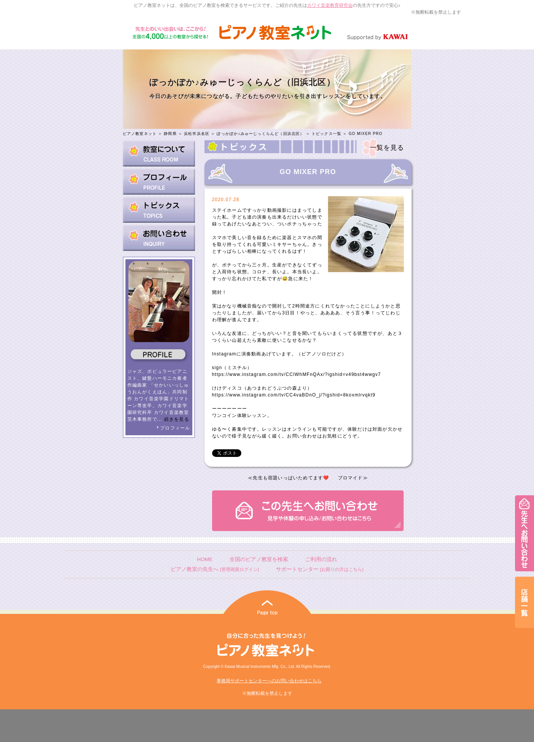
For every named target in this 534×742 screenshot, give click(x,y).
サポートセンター (319, 569)
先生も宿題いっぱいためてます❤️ (291, 477)
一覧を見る (387, 147)
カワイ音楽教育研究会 (330, 5)
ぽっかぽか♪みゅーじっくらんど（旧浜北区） (260, 134)
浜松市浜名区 (196, 134)
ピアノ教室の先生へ (215, 569)
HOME (204, 559)
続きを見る (176, 419)
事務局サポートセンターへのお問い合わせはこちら (269, 681)
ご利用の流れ (321, 559)
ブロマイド (350, 477)
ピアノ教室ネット (140, 134)
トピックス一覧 (326, 134)
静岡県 (170, 134)
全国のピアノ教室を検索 (259, 559)
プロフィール (173, 428)
